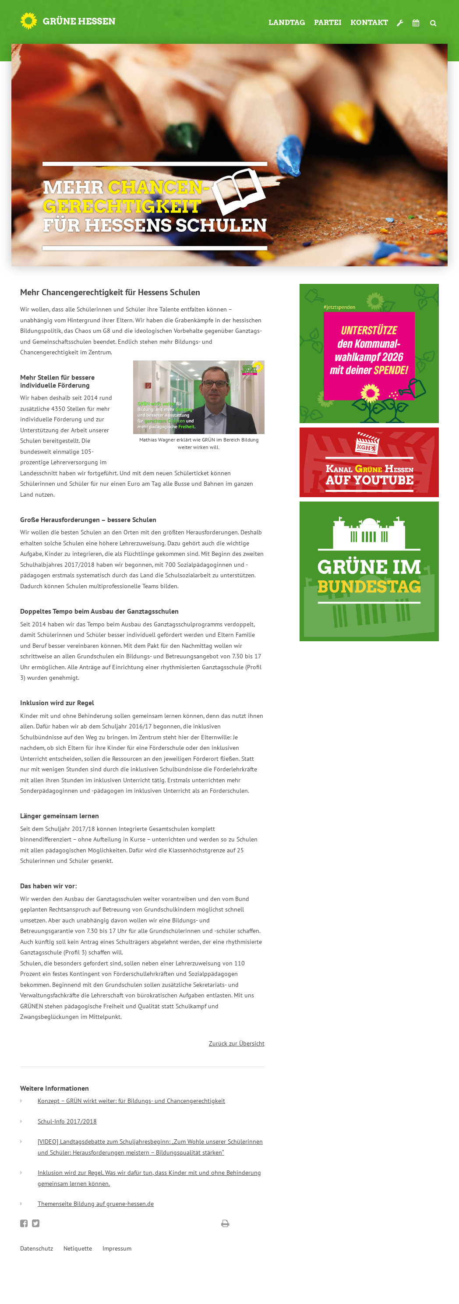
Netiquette (78, 1248)
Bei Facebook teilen (24, 1223)
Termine (417, 23)
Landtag (286, 22)
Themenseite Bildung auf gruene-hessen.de (96, 1204)
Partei (328, 22)
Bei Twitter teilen (35, 1223)
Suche (433, 19)
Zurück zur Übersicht (237, 1043)
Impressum (116, 1248)
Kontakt (369, 22)
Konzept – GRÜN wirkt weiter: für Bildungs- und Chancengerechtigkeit (131, 1101)
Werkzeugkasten (400, 19)
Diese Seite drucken (225, 1223)
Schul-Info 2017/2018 (67, 1121)
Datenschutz (36, 1248)
